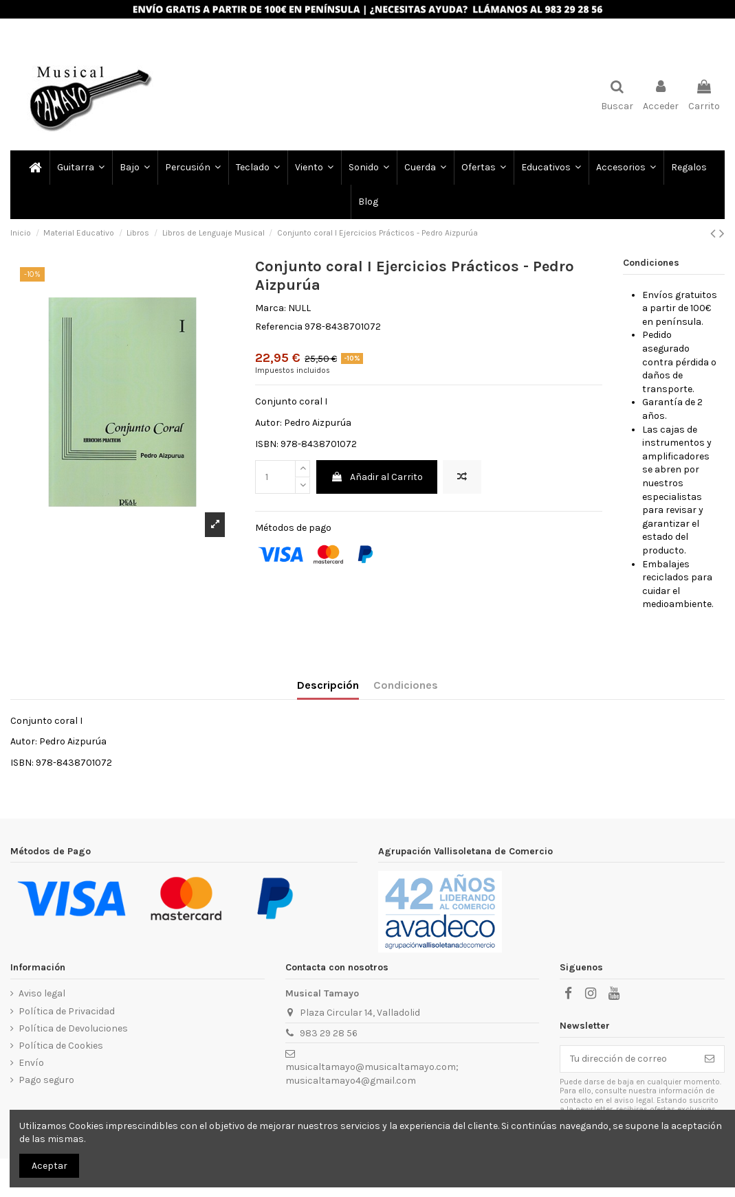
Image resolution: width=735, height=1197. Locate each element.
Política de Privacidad (67, 1011)
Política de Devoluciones (73, 1028)
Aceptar (49, 1166)
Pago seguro (46, 1080)
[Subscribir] (709, 1059)
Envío (31, 1063)
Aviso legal (42, 993)
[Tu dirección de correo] (627, 1059)
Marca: (270, 308)
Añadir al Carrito (377, 477)
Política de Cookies (61, 1045)
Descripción (328, 685)
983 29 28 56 (329, 1033)
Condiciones (405, 685)
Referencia (279, 326)
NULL (299, 308)
